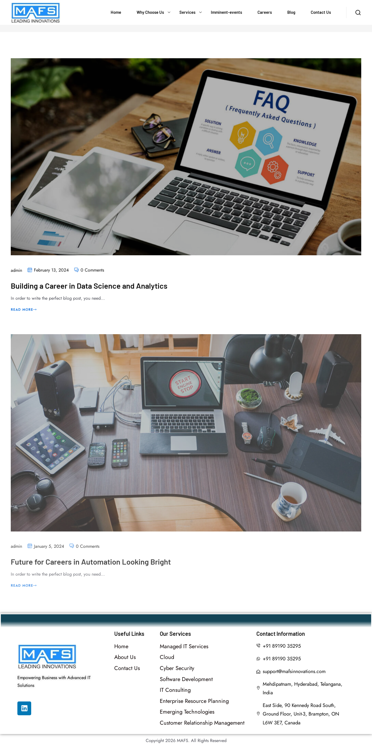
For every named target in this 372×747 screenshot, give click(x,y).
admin (16, 271)
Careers (264, 12)
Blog (291, 12)
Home (116, 12)
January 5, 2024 (49, 550)
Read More (24, 309)
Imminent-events (226, 12)
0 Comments (92, 270)
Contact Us (321, 12)
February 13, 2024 (51, 270)
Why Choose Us (150, 12)
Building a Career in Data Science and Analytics (91, 286)
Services (187, 12)
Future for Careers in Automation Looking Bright (93, 565)
